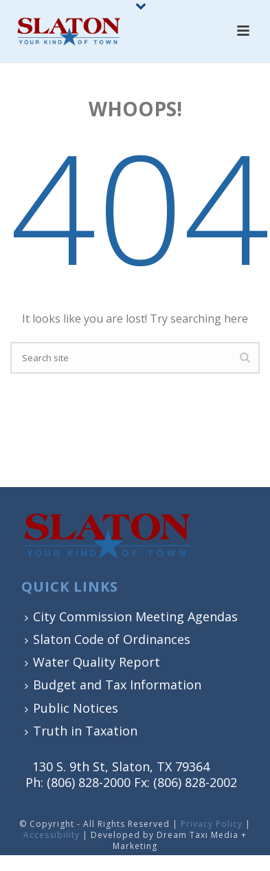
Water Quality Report (92, 662)
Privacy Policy (212, 824)
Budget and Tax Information (113, 684)
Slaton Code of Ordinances (107, 639)
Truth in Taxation (81, 730)
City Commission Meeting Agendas (131, 616)
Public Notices (71, 708)
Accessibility (51, 835)
